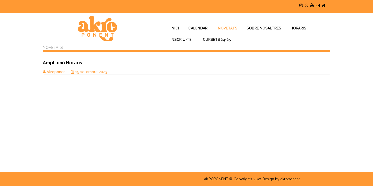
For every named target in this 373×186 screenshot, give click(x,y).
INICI (174, 28)
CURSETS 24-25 (217, 39)
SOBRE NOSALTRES (264, 28)
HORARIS (298, 28)
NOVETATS (227, 28)
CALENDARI (198, 28)
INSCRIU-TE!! (181, 39)
